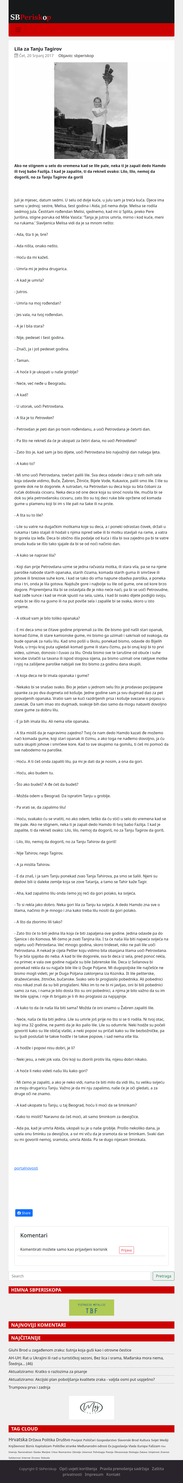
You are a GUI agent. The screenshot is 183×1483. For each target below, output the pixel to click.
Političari (89, 1440)
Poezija (109, 1452)
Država (35, 1439)
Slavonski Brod (128, 1440)
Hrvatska (18, 1439)
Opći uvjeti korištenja (78, 1468)
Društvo (63, 1439)
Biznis (30, 1446)
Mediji (164, 1440)
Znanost (165, 1452)
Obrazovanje (121, 1452)
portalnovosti (26, 1168)
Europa (142, 1446)
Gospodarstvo (107, 1440)
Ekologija (134, 1452)
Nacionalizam (25, 1452)
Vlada (132, 1446)
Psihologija (99, 1452)
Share (23, 1213)
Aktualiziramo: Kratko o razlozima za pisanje (48, 1371)
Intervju (13, 1452)
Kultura (145, 1440)
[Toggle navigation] (18, 30)
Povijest (76, 1440)
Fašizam (154, 1446)
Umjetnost (153, 1452)
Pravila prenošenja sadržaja (124, 1468)
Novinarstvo (64, 1452)
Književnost (17, 1446)
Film (163, 1446)
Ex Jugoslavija (117, 1446)
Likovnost (87, 1452)
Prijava (126, 1250)
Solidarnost (15, 1457)
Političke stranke (64, 1446)
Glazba (37, 1452)
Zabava (143, 1452)
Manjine (46, 1452)
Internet (26, 1457)
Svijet (155, 1440)
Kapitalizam (43, 1446)
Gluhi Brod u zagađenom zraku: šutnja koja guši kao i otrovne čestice (70, 1350)
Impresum (94, 1474)
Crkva (54, 1452)
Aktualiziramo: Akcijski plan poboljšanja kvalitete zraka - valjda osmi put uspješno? (82, 1379)
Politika (48, 1439)
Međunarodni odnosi (92, 1446)
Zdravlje (76, 1452)
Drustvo (35, 1457)
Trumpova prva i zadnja (29, 1387)
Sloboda (45, 1457)
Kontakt (113, 1474)
